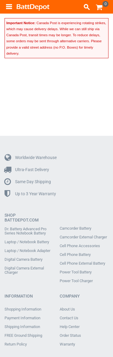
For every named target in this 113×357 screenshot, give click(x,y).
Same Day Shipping (28, 182)
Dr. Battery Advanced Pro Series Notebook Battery (25, 231)
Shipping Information (22, 327)
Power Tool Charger (76, 281)
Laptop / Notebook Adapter (27, 251)
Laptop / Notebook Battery (27, 242)
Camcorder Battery (75, 228)
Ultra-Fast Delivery (27, 170)
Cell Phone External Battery (82, 263)
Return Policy (16, 344)
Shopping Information (23, 309)
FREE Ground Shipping (23, 335)
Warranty (67, 344)
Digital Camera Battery (23, 259)
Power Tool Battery (76, 272)
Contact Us (69, 318)
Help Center (70, 327)
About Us (67, 309)
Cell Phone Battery (75, 255)
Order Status (70, 335)
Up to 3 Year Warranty (30, 194)
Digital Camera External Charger (24, 270)
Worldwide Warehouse (31, 157)
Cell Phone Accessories (80, 246)
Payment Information (22, 318)
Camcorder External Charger (83, 237)
